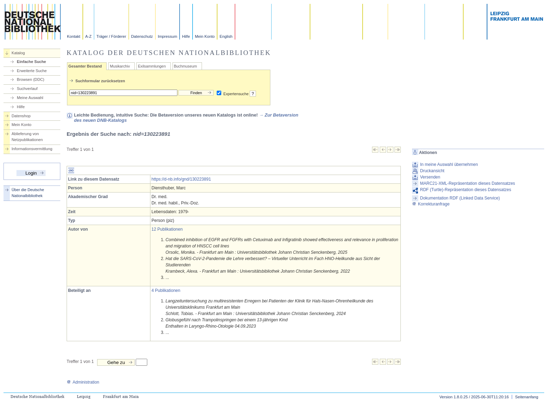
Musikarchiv (120, 66)
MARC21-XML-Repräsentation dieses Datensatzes (467, 183)
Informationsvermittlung (32, 149)
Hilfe (186, 36)
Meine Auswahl (30, 98)
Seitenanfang (526, 397)
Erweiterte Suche (32, 71)
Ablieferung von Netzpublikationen (27, 137)
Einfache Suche (31, 61)
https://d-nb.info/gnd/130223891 (181, 179)
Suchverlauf (27, 88)
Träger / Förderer (111, 36)
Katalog (18, 53)
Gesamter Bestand (85, 66)
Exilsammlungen (152, 66)
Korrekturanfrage (431, 204)
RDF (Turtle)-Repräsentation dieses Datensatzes (465, 189)
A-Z (88, 36)
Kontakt (73, 36)
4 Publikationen (165, 290)
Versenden (430, 177)
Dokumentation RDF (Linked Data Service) (460, 198)
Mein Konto (205, 36)
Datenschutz (142, 36)
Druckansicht (432, 170)
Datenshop (21, 116)
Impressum (167, 36)
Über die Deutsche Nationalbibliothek (28, 193)
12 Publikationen (167, 229)
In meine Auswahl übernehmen (449, 164)
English (226, 36)
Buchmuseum (185, 66)
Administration (83, 382)
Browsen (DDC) (30, 79)
